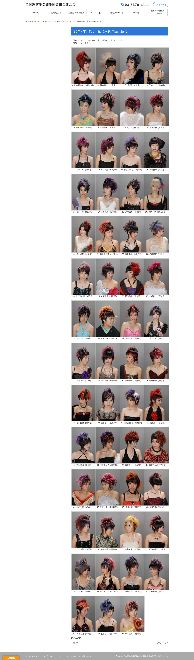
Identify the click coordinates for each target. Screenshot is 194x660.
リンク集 (72, 656)
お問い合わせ (86, 656)
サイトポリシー (34, 656)
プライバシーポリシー (54, 656)
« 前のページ (76, 643)
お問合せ (160, 4)
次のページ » (162, 643)
